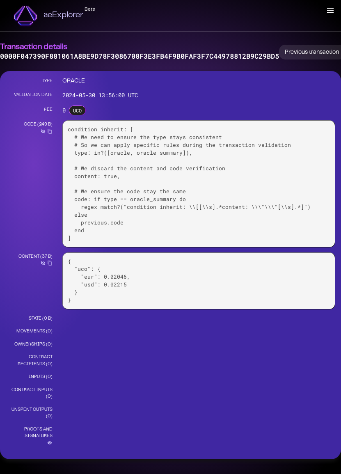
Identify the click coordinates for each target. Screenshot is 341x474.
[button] (330, 10)
